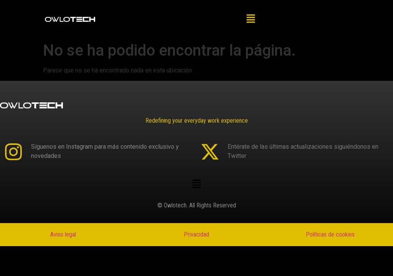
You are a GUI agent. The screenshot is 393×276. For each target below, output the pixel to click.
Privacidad (196, 234)
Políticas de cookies (330, 234)
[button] (251, 19)
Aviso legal (63, 234)
